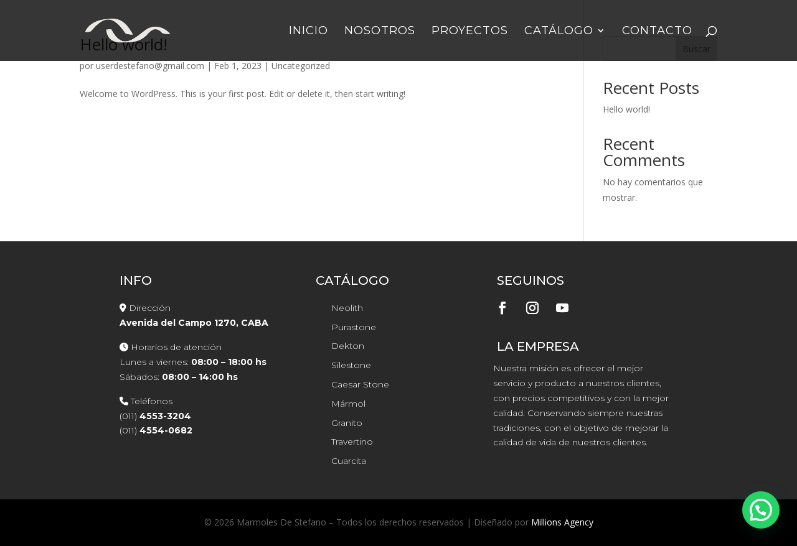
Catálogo (558, 31)
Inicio (308, 31)
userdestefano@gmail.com (150, 66)
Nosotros (379, 31)
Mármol (348, 403)
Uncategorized (300, 66)
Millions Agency (562, 522)
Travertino (352, 441)
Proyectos (470, 31)
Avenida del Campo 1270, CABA (194, 322)
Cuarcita (348, 460)
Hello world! (626, 109)
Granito (346, 422)
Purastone (353, 327)
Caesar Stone (360, 384)
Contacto (657, 31)
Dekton (347, 345)
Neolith (347, 307)
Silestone (351, 365)
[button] (761, 510)
